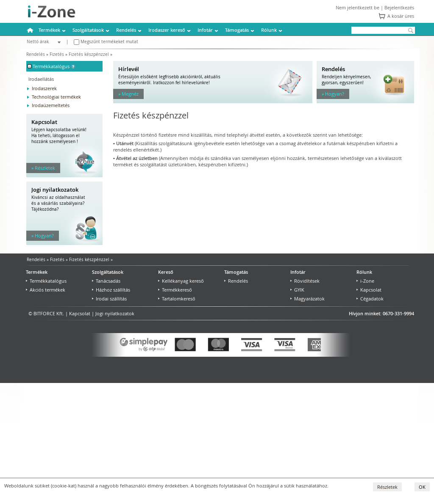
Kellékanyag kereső (181, 281)
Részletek (387, 487)
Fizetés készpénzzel (89, 54)
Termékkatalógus (46, 281)
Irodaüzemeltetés (51, 105)
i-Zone (365, 281)
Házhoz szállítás (111, 289)
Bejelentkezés (399, 7)
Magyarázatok (307, 298)
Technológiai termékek (56, 97)
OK (422, 487)
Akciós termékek (45, 289)
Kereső (165, 272)
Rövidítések (305, 281)
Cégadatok (370, 298)
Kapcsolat (368, 289)
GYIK (297, 289)
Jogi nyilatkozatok (114, 313)
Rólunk (269, 30)
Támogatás (237, 30)
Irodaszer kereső (166, 30)
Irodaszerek (44, 88)
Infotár (205, 30)
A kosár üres (400, 16)
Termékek (49, 30)
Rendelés (126, 30)
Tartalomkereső (176, 298)
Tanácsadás (106, 281)
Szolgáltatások (88, 30)
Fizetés (57, 54)
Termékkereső (175, 289)
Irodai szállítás (109, 298)
